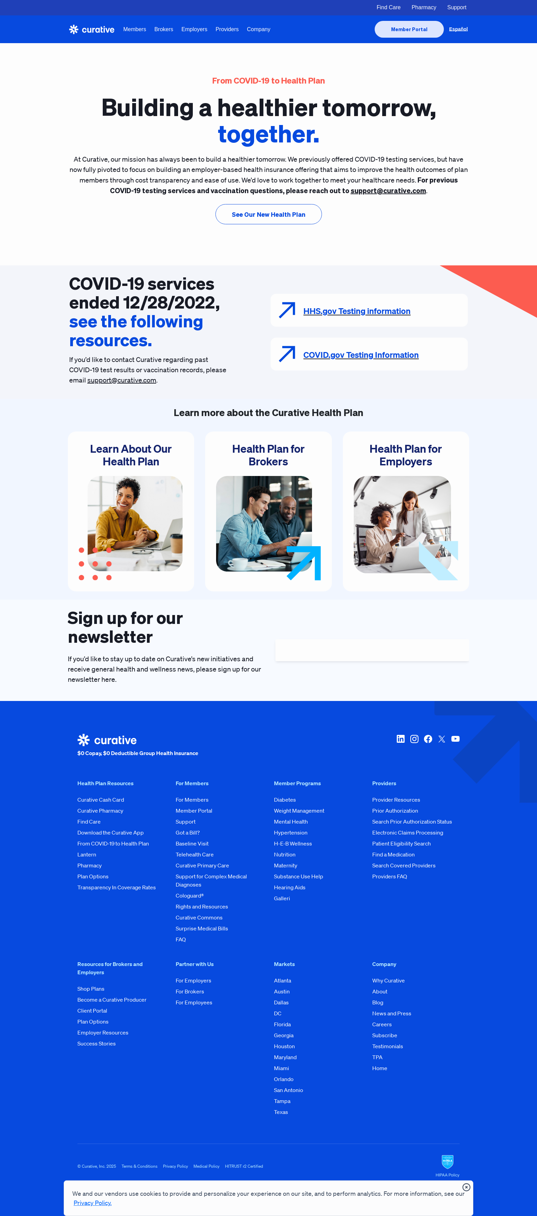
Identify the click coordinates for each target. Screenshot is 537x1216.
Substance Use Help (298, 876)
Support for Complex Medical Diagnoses (211, 880)
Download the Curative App (110, 832)
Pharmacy (424, 7)
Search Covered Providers (404, 865)
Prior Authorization (395, 810)
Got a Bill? (188, 832)
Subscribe (384, 1035)
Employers (195, 29)
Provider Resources (396, 799)
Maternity (285, 865)
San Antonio (288, 1090)
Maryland (285, 1057)
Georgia (284, 1035)
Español (458, 29)
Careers (382, 1024)
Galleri (282, 898)
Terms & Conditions (140, 1166)
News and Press (391, 1013)
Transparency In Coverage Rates (116, 887)
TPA (377, 1057)
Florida (282, 1024)
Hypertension (291, 832)
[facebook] (428, 745)
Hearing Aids (289, 887)
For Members (192, 799)
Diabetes (285, 799)
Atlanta (282, 980)
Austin (282, 991)
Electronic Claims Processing (407, 832)
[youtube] (455, 745)
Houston (284, 1046)
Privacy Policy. (93, 1202)
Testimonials (387, 1046)
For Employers (193, 980)
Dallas (281, 1002)
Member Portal (194, 810)
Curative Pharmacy (100, 810)
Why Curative (388, 980)
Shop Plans (90, 988)
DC (278, 1013)
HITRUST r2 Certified (244, 1166)
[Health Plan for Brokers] (268, 511)
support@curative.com (121, 380)
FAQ (181, 939)
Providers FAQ (389, 876)
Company (258, 29)
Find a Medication (393, 854)
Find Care (389, 7)
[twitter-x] (442, 745)
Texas (281, 1111)
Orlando (284, 1079)
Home (379, 1068)
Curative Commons (199, 917)
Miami (281, 1068)
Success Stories (96, 1043)
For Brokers (190, 991)
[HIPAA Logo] (448, 1166)
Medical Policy (206, 1166)
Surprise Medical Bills (202, 928)
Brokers (163, 29)
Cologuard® (190, 895)
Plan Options (93, 876)
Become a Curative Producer (112, 999)
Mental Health (291, 821)
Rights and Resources (202, 906)
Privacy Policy (175, 1166)
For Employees (194, 1002)
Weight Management (299, 810)
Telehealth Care (195, 854)
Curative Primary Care (202, 865)
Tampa (282, 1101)
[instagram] (414, 745)
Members (134, 29)
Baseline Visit (192, 843)
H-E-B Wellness (293, 843)
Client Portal (92, 1010)
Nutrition (285, 854)
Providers (227, 29)
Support (456, 7)
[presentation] (409, 29)
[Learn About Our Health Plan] (131, 511)
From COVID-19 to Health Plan (113, 843)
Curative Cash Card (100, 799)
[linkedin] (401, 745)
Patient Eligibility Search (401, 843)
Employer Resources (102, 1032)
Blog (377, 1002)
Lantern (86, 854)
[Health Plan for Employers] (406, 511)
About (379, 991)
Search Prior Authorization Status (412, 821)
